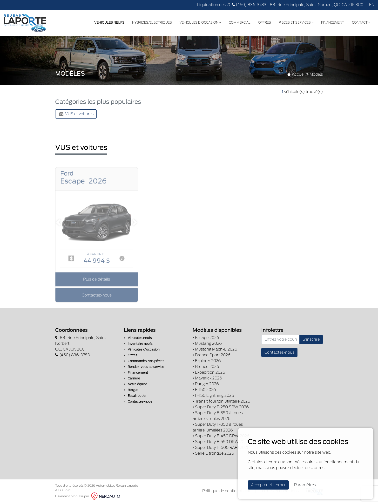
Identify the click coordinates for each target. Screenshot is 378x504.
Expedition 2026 (209, 372)
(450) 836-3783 (249, 4)
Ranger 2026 (206, 384)
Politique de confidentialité (226, 491)
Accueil (296, 74)
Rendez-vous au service (144, 367)
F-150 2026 (204, 389)
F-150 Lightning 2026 (213, 395)
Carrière (132, 378)
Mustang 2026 (207, 343)
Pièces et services (296, 22)
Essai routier (135, 396)
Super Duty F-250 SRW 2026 (221, 407)
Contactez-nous (138, 401)
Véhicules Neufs (109, 22)
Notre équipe (136, 384)
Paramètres (305, 485)
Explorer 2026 (207, 360)
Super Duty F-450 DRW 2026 (221, 436)
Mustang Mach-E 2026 (215, 349)
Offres (264, 22)
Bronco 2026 (206, 366)
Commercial (239, 22)
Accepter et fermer (268, 485)
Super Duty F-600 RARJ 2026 (221, 447)
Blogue (131, 390)
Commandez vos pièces (144, 361)
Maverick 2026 (207, 378)
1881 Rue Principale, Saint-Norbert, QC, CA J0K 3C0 (315, 4)
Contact (361, 22)
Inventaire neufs (138, 343)
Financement (332, 22)
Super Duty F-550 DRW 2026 (221, 441)
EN (371, 4)
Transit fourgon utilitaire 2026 (221, 401)
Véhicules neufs (138, 338)
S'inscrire (311, 339)
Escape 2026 (206, 337)
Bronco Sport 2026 (211, 355)
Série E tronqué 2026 (213, 453)
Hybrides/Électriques (152, 22)
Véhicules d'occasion (200, 22)
